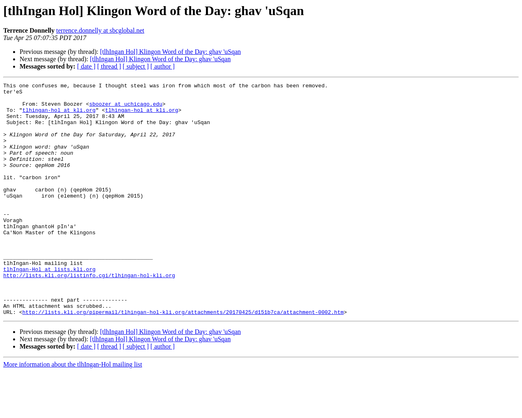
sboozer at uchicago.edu (125, 108)
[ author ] (162, 66)
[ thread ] (109, 66)
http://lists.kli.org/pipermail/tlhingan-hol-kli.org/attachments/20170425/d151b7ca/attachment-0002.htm (183, 358)
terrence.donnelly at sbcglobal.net (100, 30)
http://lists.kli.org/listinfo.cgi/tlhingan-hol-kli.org (89, 314)
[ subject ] (136, 66)
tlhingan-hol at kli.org (58, 116)
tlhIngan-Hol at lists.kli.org (49, 307)
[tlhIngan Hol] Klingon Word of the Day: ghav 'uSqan (170, 51)
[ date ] (86, 66)
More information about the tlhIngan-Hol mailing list (72, 410)
